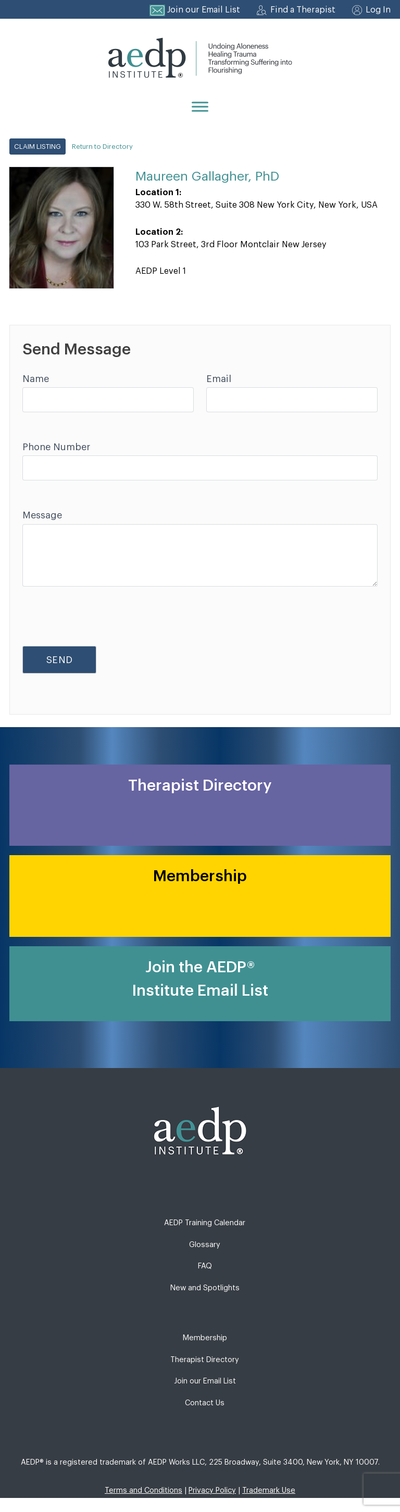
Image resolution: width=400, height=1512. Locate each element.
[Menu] (200, 106)
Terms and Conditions (143, 1490)
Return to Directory (102, 146)
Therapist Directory (204, 1360)
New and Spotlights (205, 1288)
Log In (378, 10)
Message (42, 515)
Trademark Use (268, 1490)
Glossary (204, 1245)
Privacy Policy (212, 1490)
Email (218, 379)
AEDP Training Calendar (204, 1223)
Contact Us (204, 1403)
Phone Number (56, 447)
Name (35, 379)
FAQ (205, 1266)
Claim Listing (37, 146)
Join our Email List (203, 10)
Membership (205, 1338)
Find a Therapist (302, 10)
